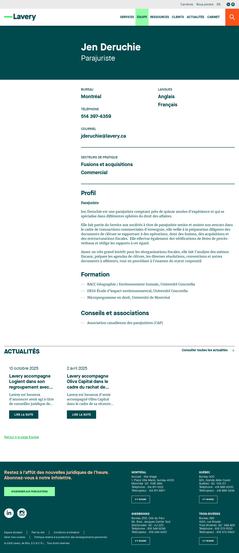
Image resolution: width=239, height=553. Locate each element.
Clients (178, 17)
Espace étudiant (13, 532)
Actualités (195, 17)
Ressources (159, 17)
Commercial (94, 172)
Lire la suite (23, 414)
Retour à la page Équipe (21, 437)
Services (127, 17)
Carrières (187, 4)
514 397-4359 (96, 116)
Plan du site (38, 532)
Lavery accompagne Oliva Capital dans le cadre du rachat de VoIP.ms (87, 382)
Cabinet (213, 17)
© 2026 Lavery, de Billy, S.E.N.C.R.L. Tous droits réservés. (37, 543)
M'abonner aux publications (29, 492)
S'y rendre (140, 499)
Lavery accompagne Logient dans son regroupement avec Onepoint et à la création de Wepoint (30, 382)
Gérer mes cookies (14, 537)
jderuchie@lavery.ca (103, 136)
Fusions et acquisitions (107, 164)
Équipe (142, 17)
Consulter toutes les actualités (208, 350)
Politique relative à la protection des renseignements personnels (70, 537)
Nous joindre (205, 4)
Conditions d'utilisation (67, 532)
